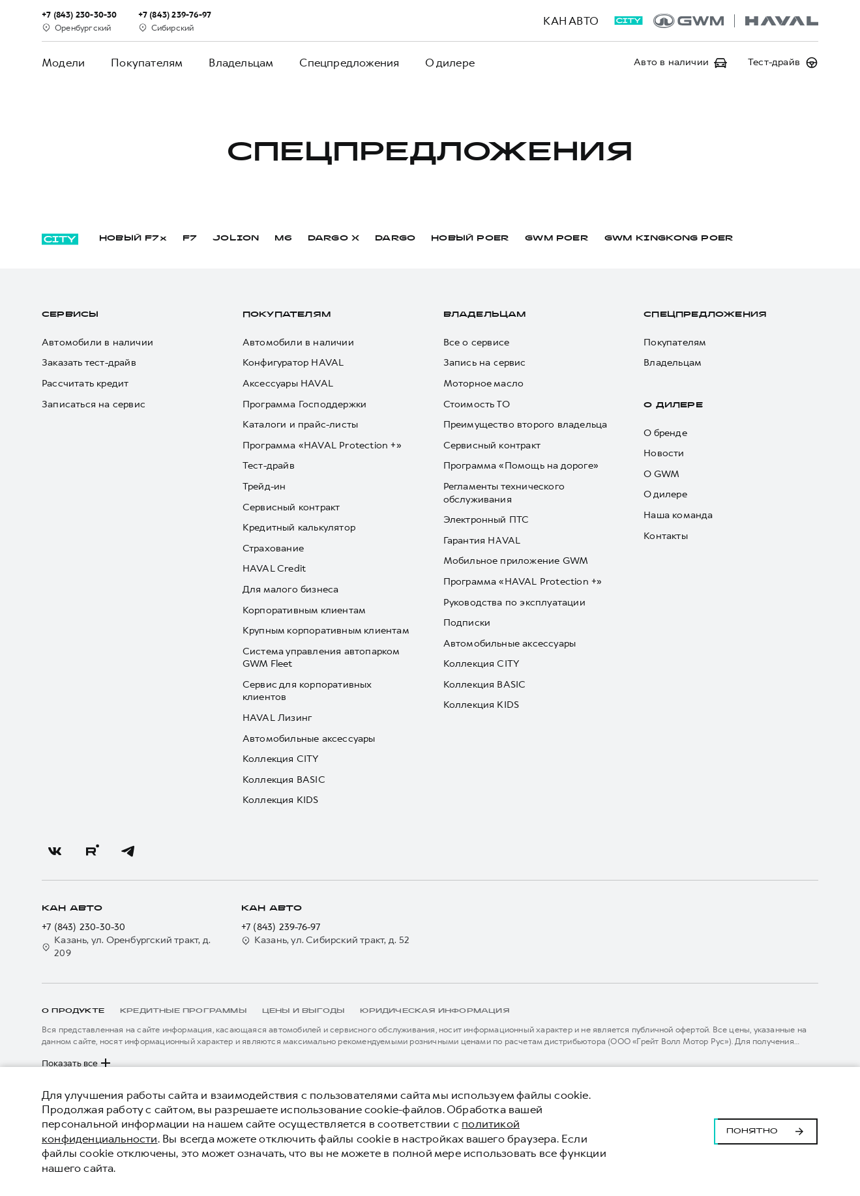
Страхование (273, 548)
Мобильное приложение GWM (516, 561)
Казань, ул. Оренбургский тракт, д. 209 (126, 946)
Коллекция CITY (281, 759)
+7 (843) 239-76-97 (281, 927)
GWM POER (557, 238)
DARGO (395, 238)
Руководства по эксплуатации (514, 602)
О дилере (450, 62)
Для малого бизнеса (291, 589)
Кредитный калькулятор (299, 527)
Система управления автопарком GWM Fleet (321, 658)
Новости (664, 453)
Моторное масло (483, 383)
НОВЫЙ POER (470, 238)
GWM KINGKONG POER (669, 238)
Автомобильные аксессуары (309, 739)
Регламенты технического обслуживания (504, 493)
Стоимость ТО (476, 404)
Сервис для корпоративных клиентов (307, 691)
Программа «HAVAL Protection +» (322, 445)
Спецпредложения (349, 62)
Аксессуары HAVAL (288, 383)
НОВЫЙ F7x (133, 238)
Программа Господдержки (304, 404)
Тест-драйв (269, 465)
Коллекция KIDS (281, 800)
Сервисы (70, 315)
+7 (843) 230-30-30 (84, 927)
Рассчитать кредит (85, 383)
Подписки (467, 623)
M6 (282, 238)
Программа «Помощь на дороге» (521, 465)
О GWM (661, 474)
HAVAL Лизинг (277, 718)
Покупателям (147, 62)
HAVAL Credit (274, 568)
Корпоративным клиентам (304, 610)
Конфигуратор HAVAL (293, 363)
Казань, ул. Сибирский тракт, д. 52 (325, 940)
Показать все (77, 1063)
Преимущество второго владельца (525, 424)
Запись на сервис (484, 363)
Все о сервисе (476, 342)
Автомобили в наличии (97, 342)
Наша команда (678, 515)
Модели (63, 62)
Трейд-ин (264, 486)
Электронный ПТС (486, 520)
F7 (190, 238)
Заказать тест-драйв (89, 363)
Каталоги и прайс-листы (300, 424)
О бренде (665, 433)
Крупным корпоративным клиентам (326, 630)
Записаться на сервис (93, 404)
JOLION (236, 238)
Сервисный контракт (291, 507)
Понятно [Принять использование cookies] (765, 1131)
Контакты (666, 536)
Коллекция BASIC (284, 780)
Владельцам (241, 62)
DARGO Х (333, 238)
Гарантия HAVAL (482, 540)
